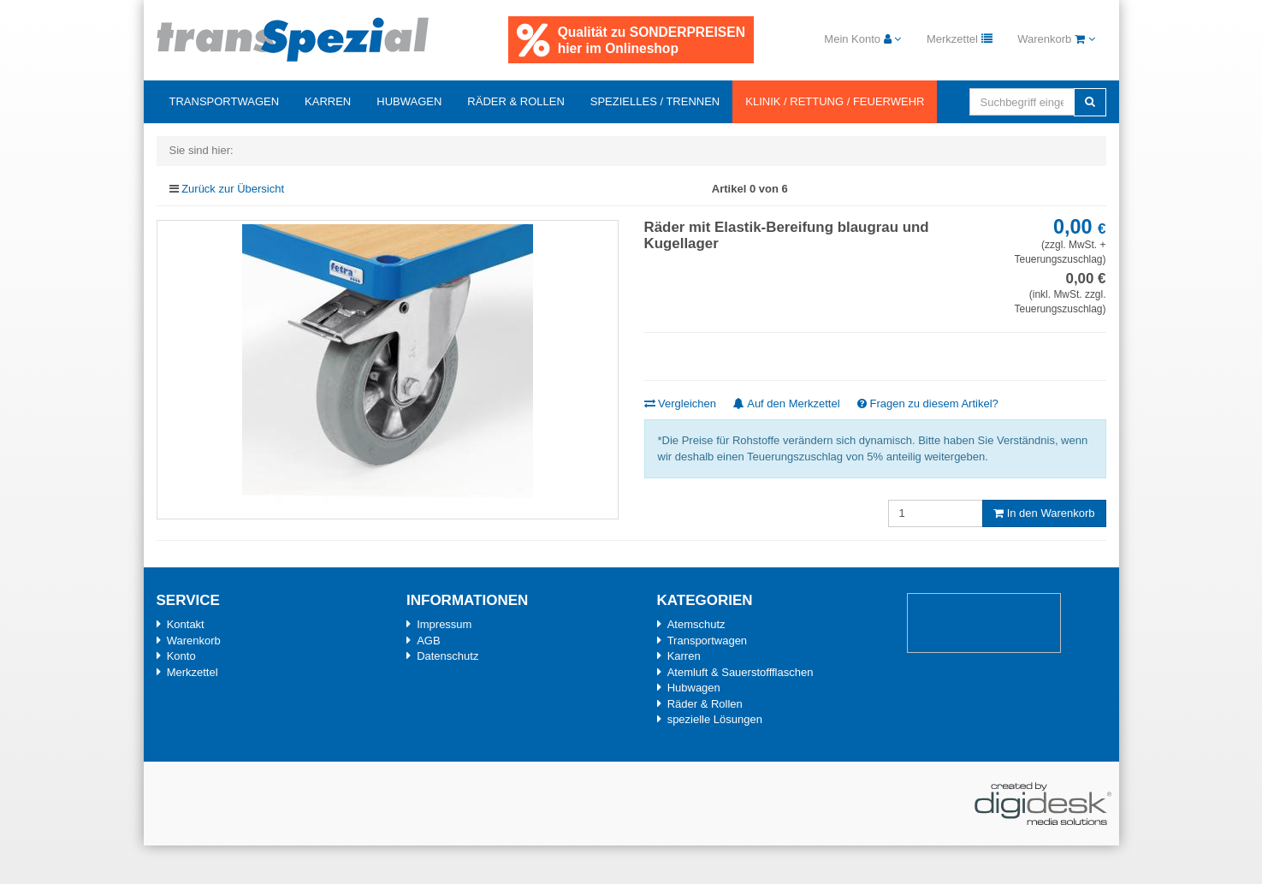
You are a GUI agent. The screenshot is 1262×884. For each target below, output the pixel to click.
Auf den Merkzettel (786, 403)
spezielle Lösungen (714, 719)
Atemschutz (696, 624)
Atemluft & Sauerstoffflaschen (740, 672)
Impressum (444, 624)
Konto (181, 656)
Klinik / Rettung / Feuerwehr (834, 101)
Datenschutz (447, 656)
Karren (328, 101)
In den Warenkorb (1043, 513)
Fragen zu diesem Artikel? (927, 403)
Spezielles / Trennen (655, 101)
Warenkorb (194, 640)
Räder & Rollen (515, 101)
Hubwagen (408, 101)
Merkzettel (192, 672)
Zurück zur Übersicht (232, 188)
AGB (428, 640)
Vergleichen (680, 403)
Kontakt (185, 624)
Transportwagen (224, 101)
